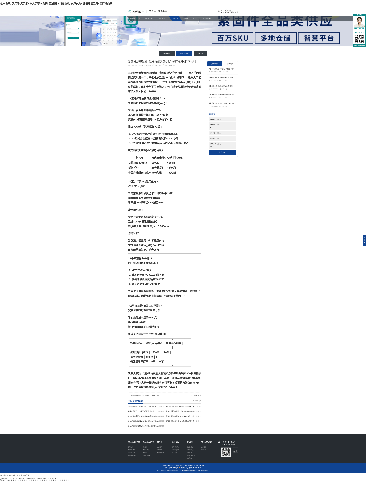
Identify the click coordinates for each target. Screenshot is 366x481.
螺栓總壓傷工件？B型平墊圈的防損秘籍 (146, 411)
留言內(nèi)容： (213, 145)
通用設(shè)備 (191, 470)
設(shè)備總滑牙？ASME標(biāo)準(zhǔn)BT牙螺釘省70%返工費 (146, 416)
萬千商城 (195, 18)
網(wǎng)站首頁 (135, 18)
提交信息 (222, 152)
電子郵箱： (213, 138)
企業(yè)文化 (131, 467)
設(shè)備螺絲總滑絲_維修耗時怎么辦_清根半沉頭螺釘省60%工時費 (183, 416)
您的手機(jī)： (212, 126)
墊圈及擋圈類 (146, 470)
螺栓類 (145, 462)
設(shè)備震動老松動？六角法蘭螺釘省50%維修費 (146, 426)
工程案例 (185, 18)
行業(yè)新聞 (184, 53)
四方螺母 (160, 464)
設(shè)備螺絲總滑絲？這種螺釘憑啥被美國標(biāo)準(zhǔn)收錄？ (146, 421)
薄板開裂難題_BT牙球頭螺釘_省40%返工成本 (146, 395)
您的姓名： (213, 119)
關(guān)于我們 (149, 18)
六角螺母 (160, 462)
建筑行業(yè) (190, 462)
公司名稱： (213, 133)
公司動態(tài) (167, 53)
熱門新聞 (214, 64)
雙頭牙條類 (146, 464)
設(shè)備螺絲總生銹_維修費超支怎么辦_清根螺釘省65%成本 (183, 421)
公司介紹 (130, 462)
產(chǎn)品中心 (163, 18)
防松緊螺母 (160, 467)
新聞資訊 (175, 18)
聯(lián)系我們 (207, 18)
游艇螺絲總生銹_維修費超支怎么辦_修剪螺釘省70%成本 (146, 406)
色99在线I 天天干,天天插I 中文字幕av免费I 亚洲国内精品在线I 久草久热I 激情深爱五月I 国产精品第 (56, 3)
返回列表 (198, 395)
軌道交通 (189, 467)
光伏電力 (189, 473)
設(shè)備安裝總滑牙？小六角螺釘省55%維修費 (183, 411)
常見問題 (200, 53)
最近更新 (230, 64)
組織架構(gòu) (132, 470)
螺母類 (145, 467)
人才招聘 (203, 462)
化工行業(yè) (190, 464)
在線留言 (203, 464)
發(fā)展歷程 (131, 464)
